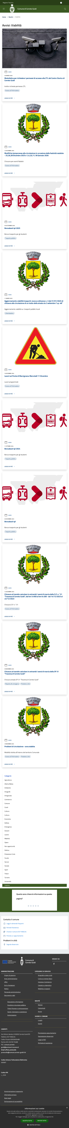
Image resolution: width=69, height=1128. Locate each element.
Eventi (40, 1023)
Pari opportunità (10, 846)
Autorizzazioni (11, 1015)
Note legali (7, 1098)
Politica (7, 850)
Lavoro (7, 835)
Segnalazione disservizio (45, 1036)
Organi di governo (9, 975)
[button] (34, 1125)
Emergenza (8, 827)
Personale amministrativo (12, 992)
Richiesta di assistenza (45, 1043)
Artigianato (8, 796)
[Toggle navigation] (4, 9)
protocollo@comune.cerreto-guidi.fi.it (13, 1052)
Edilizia (7, 823)
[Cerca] (65, 9)
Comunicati (41, 1008)
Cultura (7, 811)
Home (4, 17)
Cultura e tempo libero (45, 979)
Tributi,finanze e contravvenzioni (17, 1008)
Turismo (7, 877)
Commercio (8, 799)
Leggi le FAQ (42, 1040)
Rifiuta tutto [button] (42, 1120)
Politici (6, 989)
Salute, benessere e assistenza (17, 1012)
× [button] (67, 1107)
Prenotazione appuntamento (47, 1033)
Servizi (7, 862)
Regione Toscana (8, 2)
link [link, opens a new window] (52, 1117)
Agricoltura (8, 780)
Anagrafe (7, 792)
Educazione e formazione (15, 1002)
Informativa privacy (10, 1095)
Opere (6, 842)
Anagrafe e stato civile (45, 975)
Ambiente (8, 788)
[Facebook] (54, 964)
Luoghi (40, 1020)
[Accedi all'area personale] (61, 2)
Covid (6, 807)
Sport (6, 870)
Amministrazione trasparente (13, 1091)
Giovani (7, 831)
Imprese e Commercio (45, 982)
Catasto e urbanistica (44, 985)
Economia (8, 819)
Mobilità (7, 838)
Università (8, 881)
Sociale (7, 866)
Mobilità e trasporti (44, 989)
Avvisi (8, 72)
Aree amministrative (10, 979)
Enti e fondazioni (9, 985)
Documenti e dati (9, 995)
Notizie (40, 1005)
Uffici (6, 982)
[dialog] (34, 1117)
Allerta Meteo (9, 784)
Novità (11, 17)
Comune (7, 803)
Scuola (7, 858)
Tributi (7, 874)
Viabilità (7, 885)
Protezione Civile (10, 854)
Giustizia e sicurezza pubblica (16, 1005)
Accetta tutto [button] (27, 1120)
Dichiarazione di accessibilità (13, 1101)
